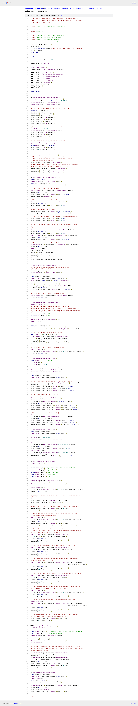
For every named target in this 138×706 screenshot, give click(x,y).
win (97, 9)
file (61, 15)
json (134, 703)
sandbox (91, 9)
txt (130, 703)
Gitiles (10, 703)
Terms (20, 703)
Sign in (134, 3)
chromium (29, 9)
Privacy (16, 703)
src (45, 9)
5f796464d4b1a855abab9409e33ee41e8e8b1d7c (66, 9)
